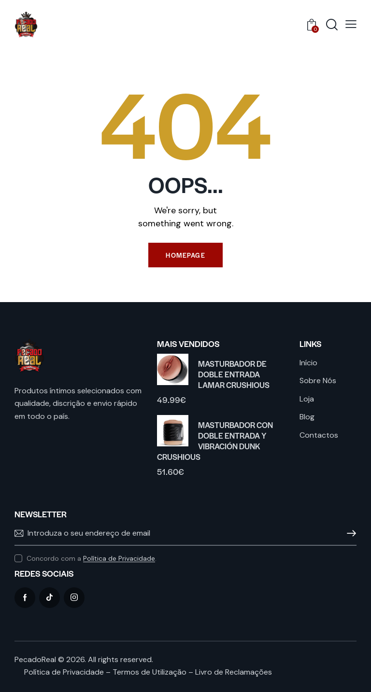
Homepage (185, 255)
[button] (351, 24)
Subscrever (349, 533)
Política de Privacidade (119, 558)
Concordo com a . (92, 558)
